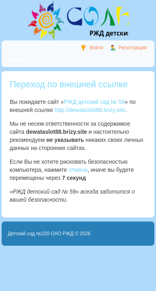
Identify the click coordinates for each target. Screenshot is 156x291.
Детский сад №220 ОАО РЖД (41, 233)
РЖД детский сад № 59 (94, 102)
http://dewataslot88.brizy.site (89, 110)
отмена (78, 170)
